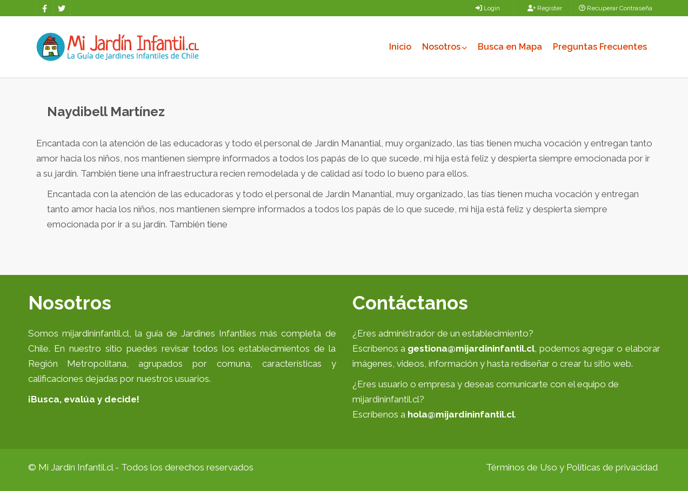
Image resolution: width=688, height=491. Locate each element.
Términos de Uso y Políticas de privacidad (572, 467)
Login (488, 8)
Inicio (400, 47)
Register (544, 8)
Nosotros (444, 47)
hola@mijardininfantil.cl (461, 414)
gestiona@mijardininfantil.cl (471, 348)
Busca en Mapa (510, 47)
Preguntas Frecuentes (600, 47)
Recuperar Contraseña (615, 8)
